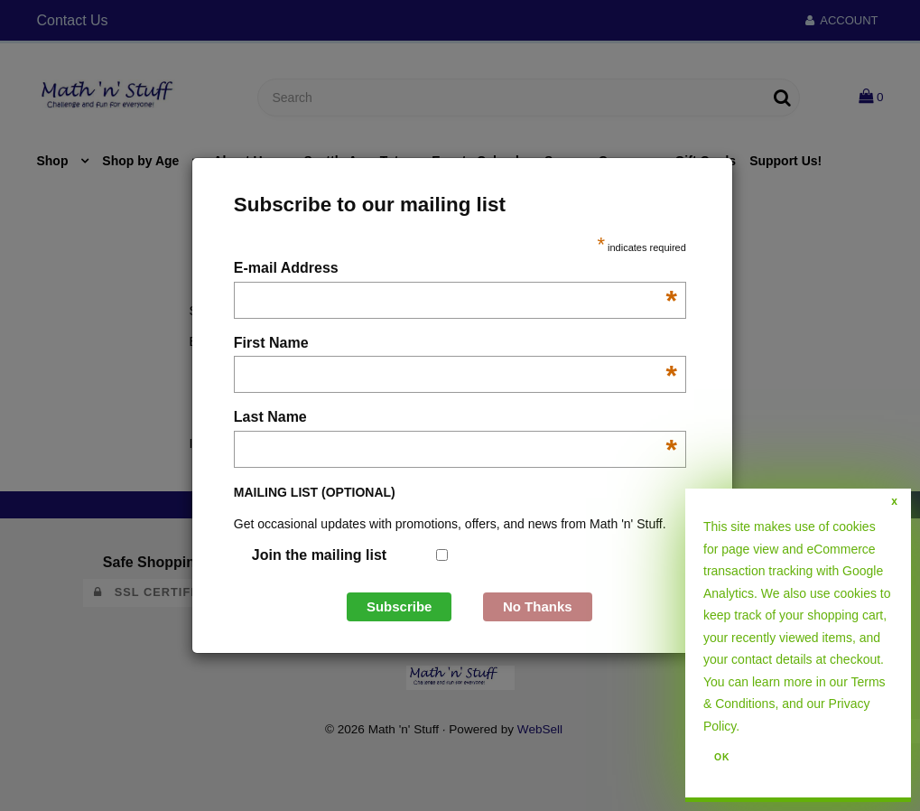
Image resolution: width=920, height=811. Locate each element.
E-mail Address (455, 269)
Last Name (455, 418)
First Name (455, 344)
